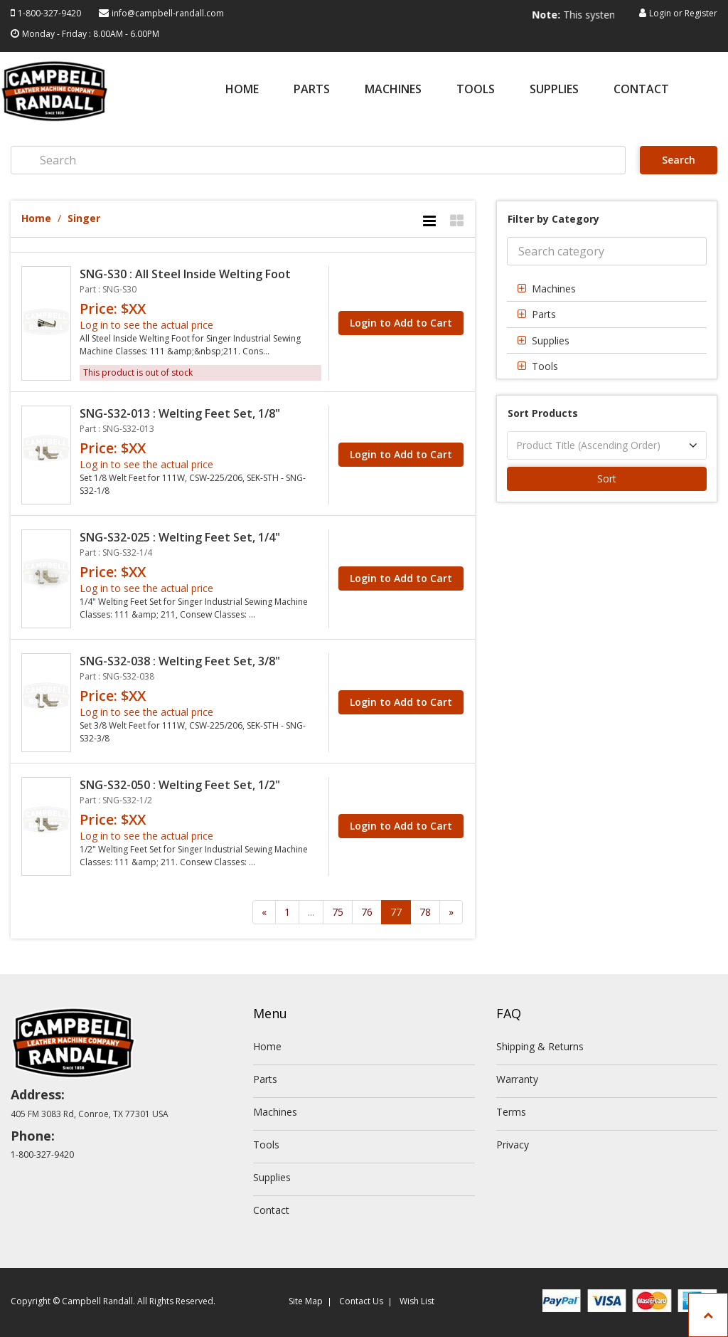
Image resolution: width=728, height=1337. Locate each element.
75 (337, 912)
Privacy (512, 1144)
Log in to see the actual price (146, 325)
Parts (312, 90)
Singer (84, 218)
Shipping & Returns (540, 1046)
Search (678, 160)
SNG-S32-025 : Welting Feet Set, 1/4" (180, 537)
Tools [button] (545, 366)
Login (660, 13)
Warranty (517, 1079)
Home (242, 90)
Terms (511, 1112)
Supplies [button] (550, 340)
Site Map (306, 1301)
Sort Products (543, 413)
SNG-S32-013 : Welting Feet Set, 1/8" (180, 413)
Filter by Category (553, 219)
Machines (393, 90)
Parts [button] (544, 314)
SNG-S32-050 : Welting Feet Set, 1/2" (180, 785)
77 (396, 912)
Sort (606, 478)
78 (425, 912)
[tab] (607, 288)
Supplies (554, 90)
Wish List (417, 1301)
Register (701, 13)
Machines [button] (554, 288)
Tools (475, 90)
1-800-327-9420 (49, 13)
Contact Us (361, 1301)
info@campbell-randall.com (168, 13)
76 (367, 912)
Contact (641, 90)
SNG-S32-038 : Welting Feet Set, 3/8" (180, 661)
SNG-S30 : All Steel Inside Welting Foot (185, 274)
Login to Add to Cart (401, 322)
